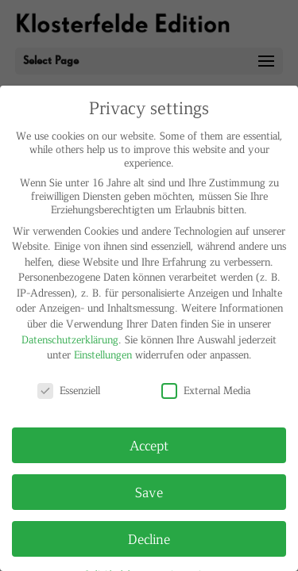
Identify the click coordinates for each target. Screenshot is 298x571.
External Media (205, 390)
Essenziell (68, 390)
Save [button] (149, 491)
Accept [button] (149, 445)
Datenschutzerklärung (69, 339)
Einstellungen (103, 354)
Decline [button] (149, 538)
